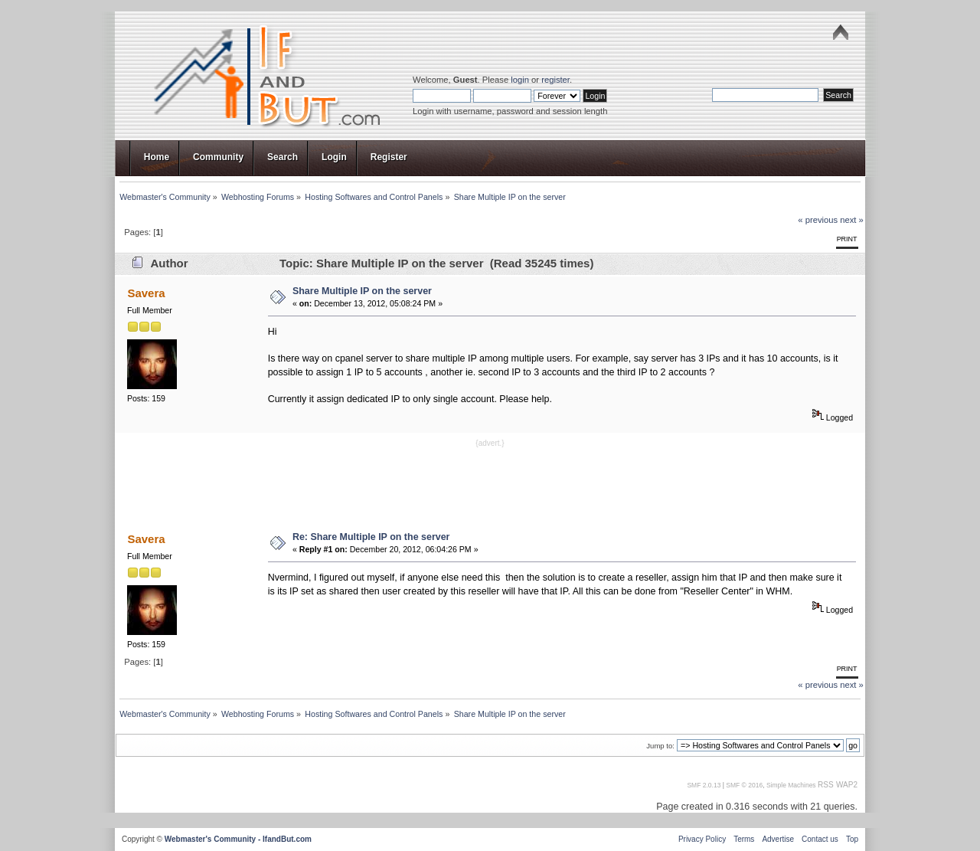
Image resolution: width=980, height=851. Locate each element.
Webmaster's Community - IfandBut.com (238, 839)
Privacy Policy (702, 839)
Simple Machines (791, 785)
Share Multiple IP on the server (362, 291)
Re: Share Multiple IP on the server (371, 537)
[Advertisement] (490, 484)
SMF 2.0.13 (703, 785)
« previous (818, 219)
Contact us (820, 839)
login (520, 79)
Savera (146, 292)
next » (852, 219)
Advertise (778, 839)
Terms (743, 839)
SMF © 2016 (744, 785)
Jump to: (660, 745)
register (555, 79)
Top (852, 839)
